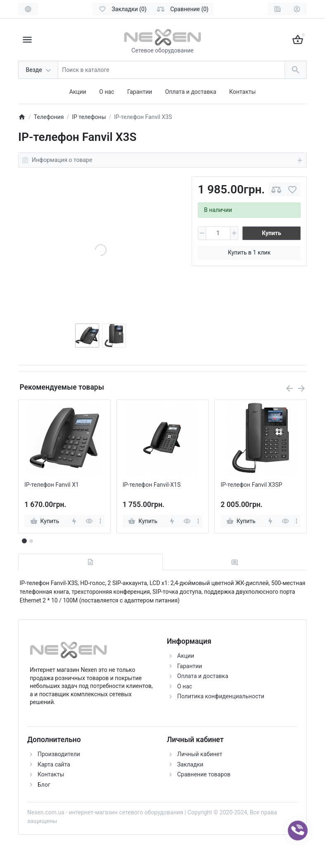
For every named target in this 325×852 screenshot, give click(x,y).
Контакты (242, 91)
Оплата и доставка (190, 91)
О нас (106, 91)
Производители (59, 754)
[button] (31, 541)
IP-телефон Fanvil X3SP (251, 484)
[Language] (28, 9)
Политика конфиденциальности (220, 696)
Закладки (190, 764)
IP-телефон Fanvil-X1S (152, 484)
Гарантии (139, 91)
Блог (44, 784)
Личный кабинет (199, 754)
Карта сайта (54, 764)
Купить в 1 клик (249, 252)
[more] (100, 521)
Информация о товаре (162, 160)
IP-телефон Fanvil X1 (51, 484)
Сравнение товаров (203, 774)
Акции (77, 91)
